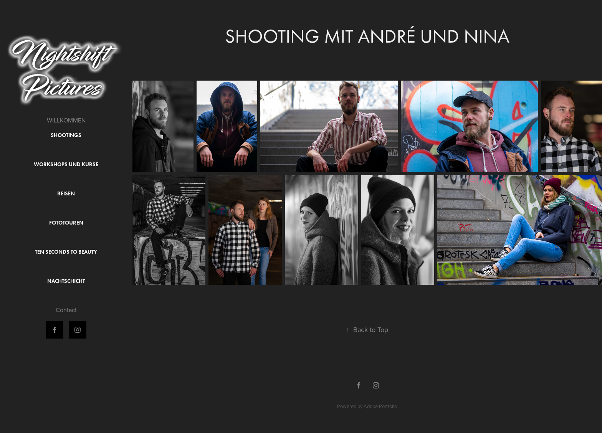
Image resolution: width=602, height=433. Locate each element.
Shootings (66, 135)
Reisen (66, 193)
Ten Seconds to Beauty (66, 252)
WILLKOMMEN (66, 120)
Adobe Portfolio (380, 406)
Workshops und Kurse (66, 164)
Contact (66, 310)
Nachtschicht (66, 281)
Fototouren (66, 223)
